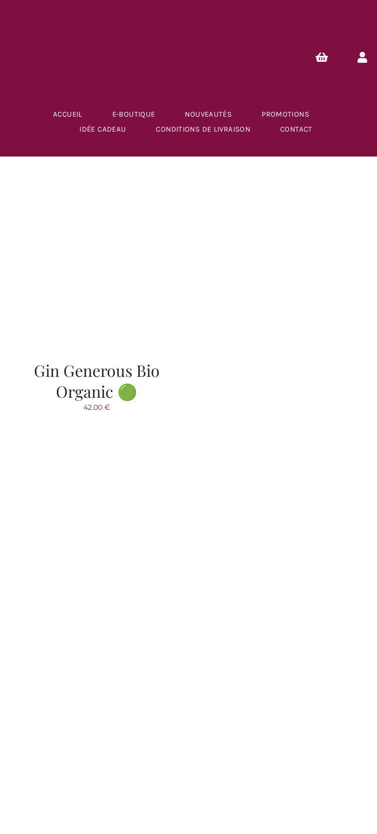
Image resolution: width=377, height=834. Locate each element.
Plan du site (163, 777)
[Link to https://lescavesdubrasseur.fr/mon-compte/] (363, 57)
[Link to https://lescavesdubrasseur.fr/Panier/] (322, 57)
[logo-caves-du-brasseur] (189, 509)
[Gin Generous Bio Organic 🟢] (97, 192)
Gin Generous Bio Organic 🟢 (97, 380)
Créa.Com (228, 777)
